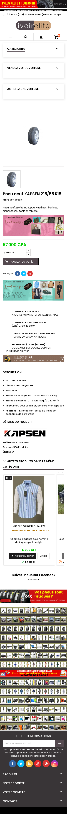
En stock (8, 447)
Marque (8, 199)
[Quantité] (21, 252)
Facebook (33, 579)
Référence (9, 442)
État (5, 452)
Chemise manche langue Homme (29, 530)
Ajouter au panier (20, 262)
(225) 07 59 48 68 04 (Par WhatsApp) (39, 14)
